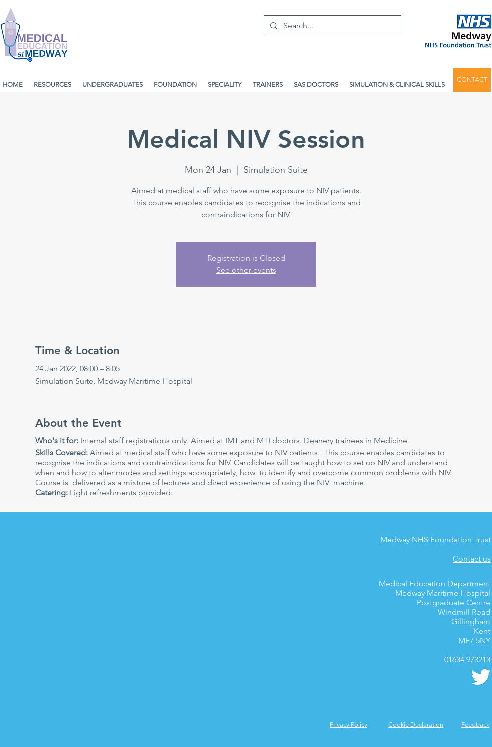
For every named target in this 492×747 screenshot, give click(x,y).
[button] (475, 724)
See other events (246, 270)
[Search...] (331, 26)
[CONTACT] (472, 80)
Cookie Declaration (415, 724)
